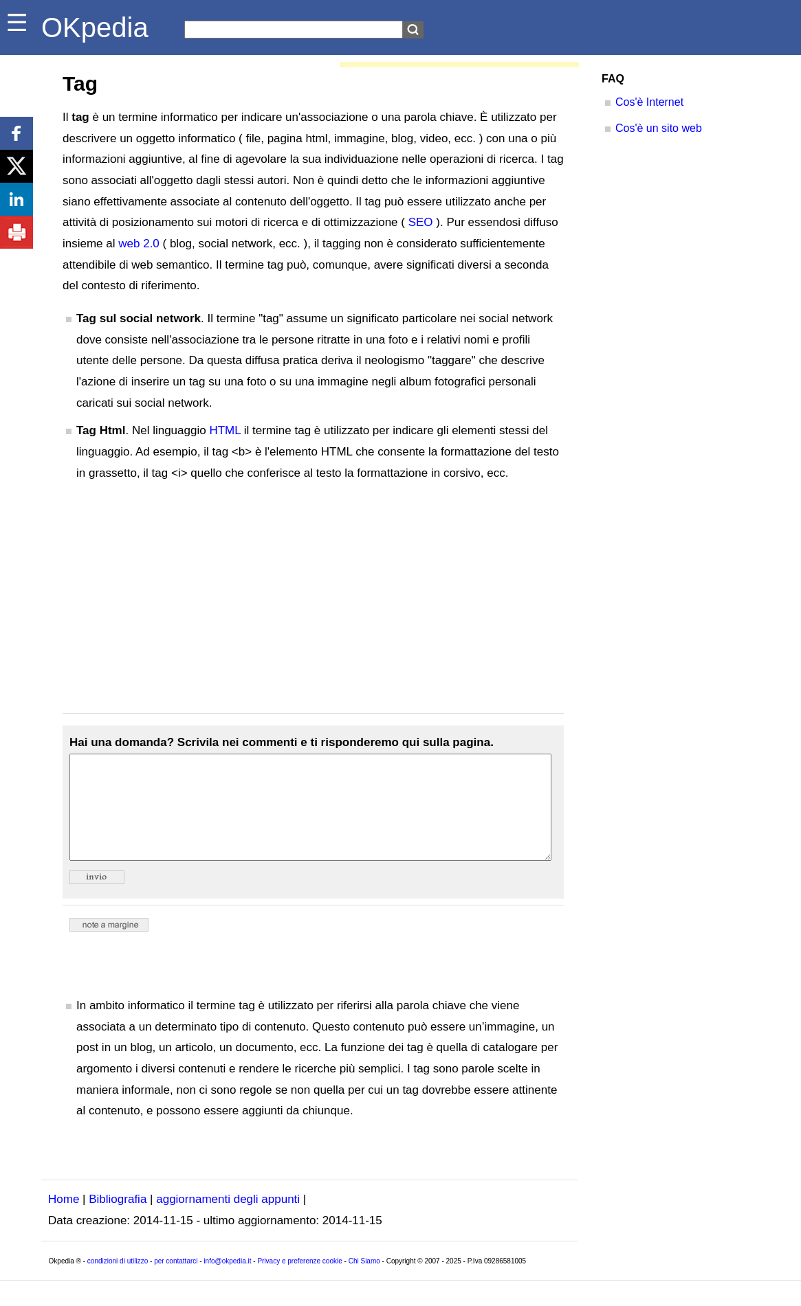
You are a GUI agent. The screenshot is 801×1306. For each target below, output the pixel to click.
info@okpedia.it (227, 1281)
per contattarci (175, 1281)
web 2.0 (139, 243)
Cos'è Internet (649, 102)
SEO (420, 222)
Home (63, 1219)
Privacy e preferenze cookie (299, 1281)
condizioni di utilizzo (117, 1281)
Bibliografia (117, 1219)
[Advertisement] (313, 598)
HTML (225, 430)
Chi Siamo (364, 1281)
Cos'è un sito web (658, 128)
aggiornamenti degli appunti (228, 1219)
